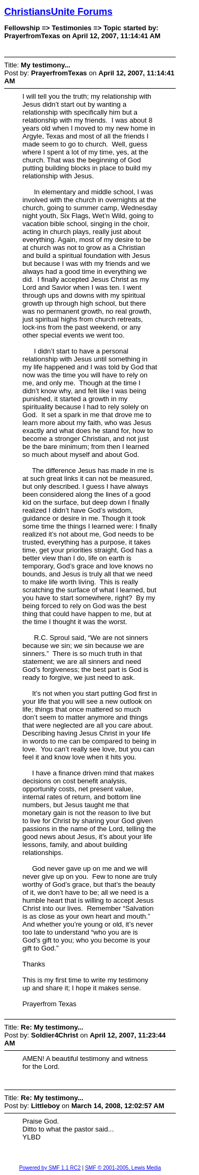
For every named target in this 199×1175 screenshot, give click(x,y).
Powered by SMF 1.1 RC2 (50, 1168)
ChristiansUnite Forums (58, 11)
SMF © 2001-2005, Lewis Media (123, 1168)
